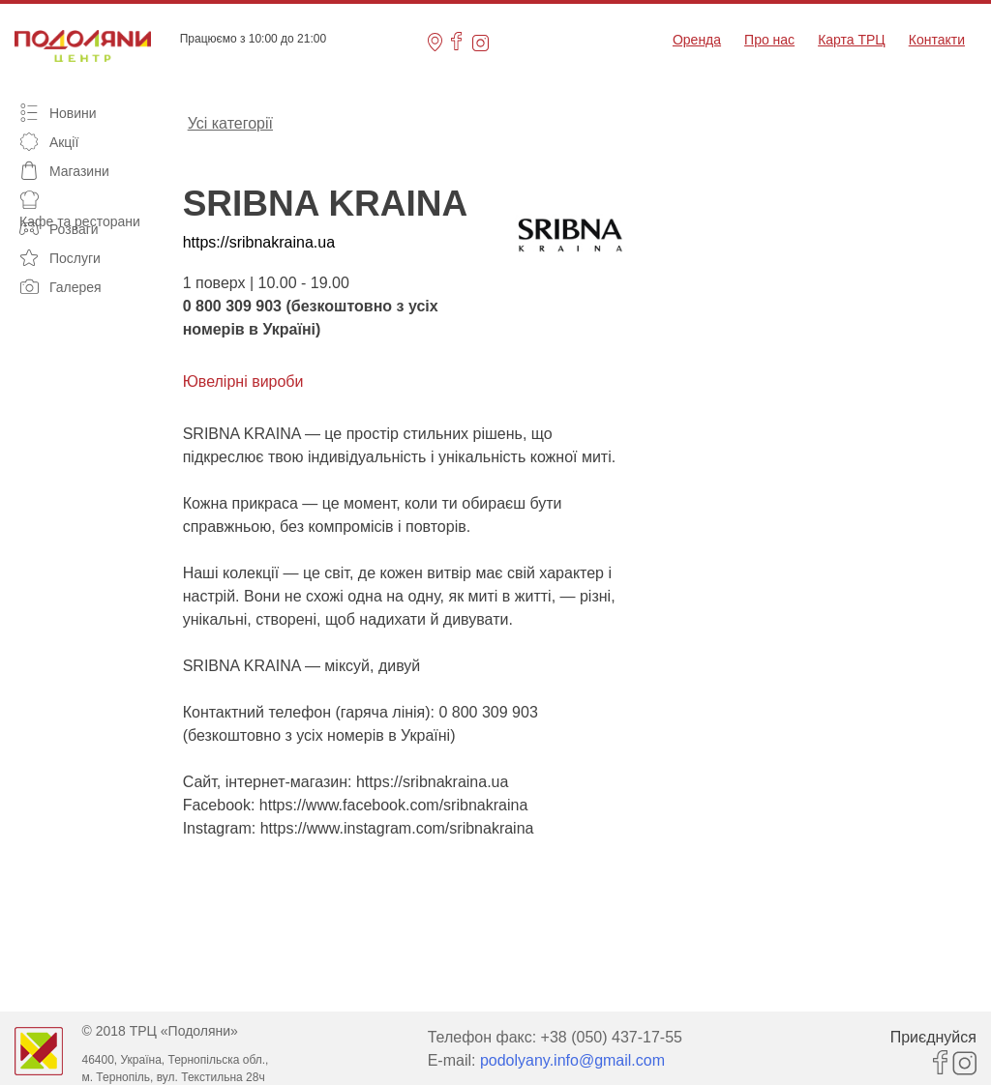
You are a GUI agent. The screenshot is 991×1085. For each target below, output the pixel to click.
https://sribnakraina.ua (259, 242)
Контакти (937, 39)
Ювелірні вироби (243, 381)
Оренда (697, 39)
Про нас (769, 39)
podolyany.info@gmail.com (572, 1060)
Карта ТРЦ (852, 39)
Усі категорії (230, 122)
